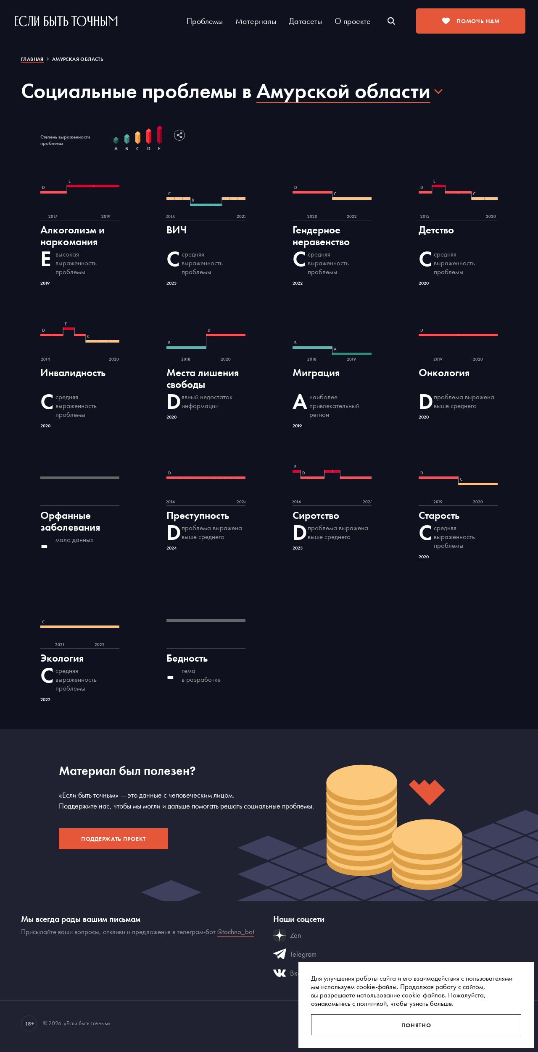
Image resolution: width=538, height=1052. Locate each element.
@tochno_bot (235, 931)
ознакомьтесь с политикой (349, 1003)
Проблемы (205, 21)
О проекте (353, 21)
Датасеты (305, 21)
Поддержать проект (113, 839)
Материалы (255, 21)
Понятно (416, 1025)
